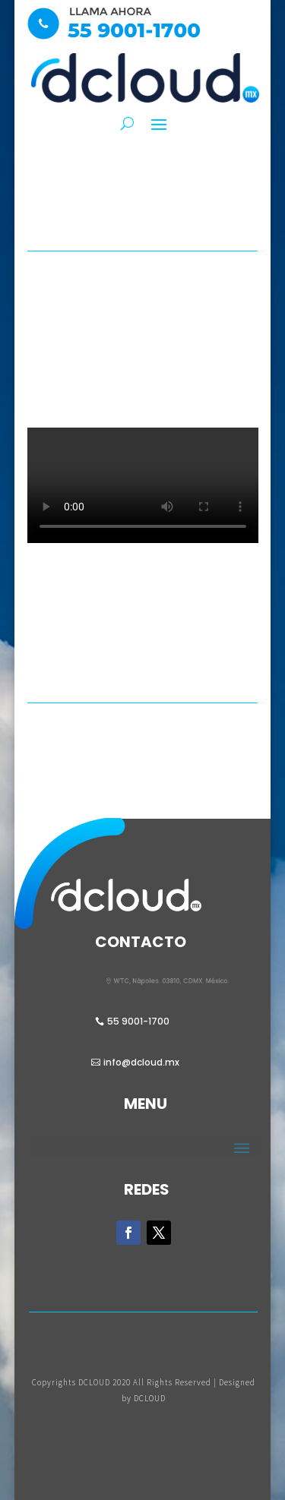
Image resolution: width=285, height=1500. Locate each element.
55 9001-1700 (138, 1021)
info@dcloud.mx (141, 1062)
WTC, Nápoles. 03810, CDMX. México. (178, 981)
